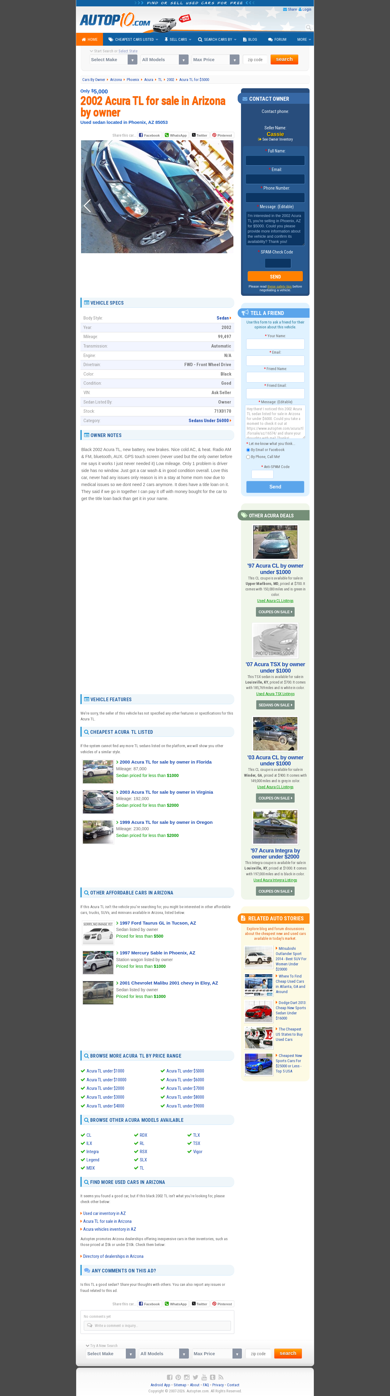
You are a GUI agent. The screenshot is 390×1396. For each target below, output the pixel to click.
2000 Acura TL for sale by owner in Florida (165, 761)
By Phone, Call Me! (263, 456)
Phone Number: (275, 188)
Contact (233, 1384)
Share (292, 9)
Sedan (223, 318)
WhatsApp (178, 135)
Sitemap (180, 1384)
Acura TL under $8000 (185, 1096)
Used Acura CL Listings (275, 600)
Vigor (197, 1150)
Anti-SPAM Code (275, 466)
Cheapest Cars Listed (131, 40)
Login (307, 9)
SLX (143, 1158)
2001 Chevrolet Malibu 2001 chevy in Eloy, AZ (169, 982)
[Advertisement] (157, 282)
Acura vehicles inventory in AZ (109, 1228)
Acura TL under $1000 (105, 1071)
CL (89, 1134)
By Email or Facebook (265, 449)
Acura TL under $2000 (105, 1088)
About (195, 1384)
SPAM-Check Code (275, 252)
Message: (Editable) (275, 206)
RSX (143, 1150)
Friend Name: (275, 368)
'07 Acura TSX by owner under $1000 (275, 667)
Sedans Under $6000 (209, 420)
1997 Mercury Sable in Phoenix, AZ (157, 952)
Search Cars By (215, 40)
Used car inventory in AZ (104, 1212)
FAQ (206, 1384)
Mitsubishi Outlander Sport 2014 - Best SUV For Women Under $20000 (291, 958)
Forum (277, 40)
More (302, 39)
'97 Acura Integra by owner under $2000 (275, 853)
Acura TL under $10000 (106, 1079)
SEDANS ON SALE (274, 705)
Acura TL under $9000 (185, 1105)
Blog (250, 40)
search (284, 59)
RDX (143, 1134)
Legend (93, 1158)
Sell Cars (176, 40)
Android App (160, 1384)
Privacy (218, 1384)
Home (90, 40)
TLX (196, 1134)
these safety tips (280, 286)
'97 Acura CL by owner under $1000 (275, 569)
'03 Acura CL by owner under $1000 (275, 760)
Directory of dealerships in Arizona (113, 1255)
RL (142, 1142)
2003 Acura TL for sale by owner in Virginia (166, 792)
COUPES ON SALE (274, 612)
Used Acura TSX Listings (275, 693)
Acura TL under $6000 (185, 1079)
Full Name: (275, 151)
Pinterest (225, 135)
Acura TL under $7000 (185, 1088)
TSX (196, 1142)
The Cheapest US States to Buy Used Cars (291, 1033)
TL (142, 1167)
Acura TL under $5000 (185, 1071)
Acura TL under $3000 (105, 1096)
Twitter (199, 135)
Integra (93, 1150)
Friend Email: (275, 385)
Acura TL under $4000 (105, 1105)
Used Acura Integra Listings (275, 879)
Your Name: (275, 336)
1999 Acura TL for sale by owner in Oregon (166, 822)
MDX (91, 1167)
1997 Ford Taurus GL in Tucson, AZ (158, 922)
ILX (89, 1142)
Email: (275, 169)
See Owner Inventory (277, 139)
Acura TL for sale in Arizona (107, 1220)
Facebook (152, 135)
